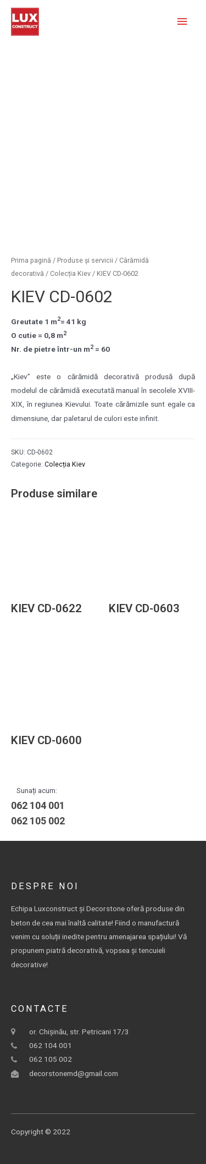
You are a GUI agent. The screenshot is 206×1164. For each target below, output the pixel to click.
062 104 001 (38, 805)
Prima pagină (31, 260)
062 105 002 (38, 821)
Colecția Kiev (70, 273)
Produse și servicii (85, 260)
